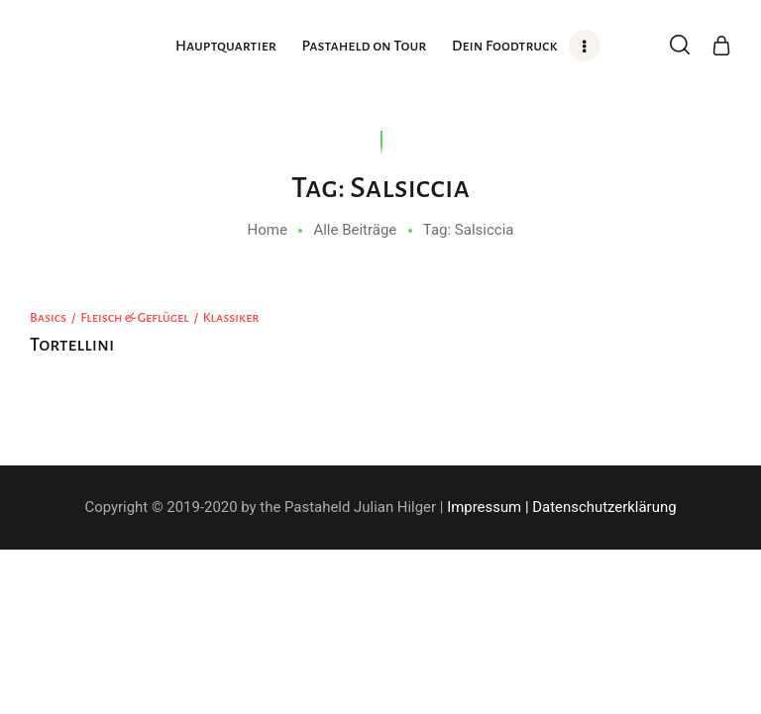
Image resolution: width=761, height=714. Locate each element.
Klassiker (231, 318)
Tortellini (72, 345)
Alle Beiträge (354, 230)
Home (267, 230)
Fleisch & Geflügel (134, 318)
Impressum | (487, 507)
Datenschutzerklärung (604, 507)
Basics (48, 318)
